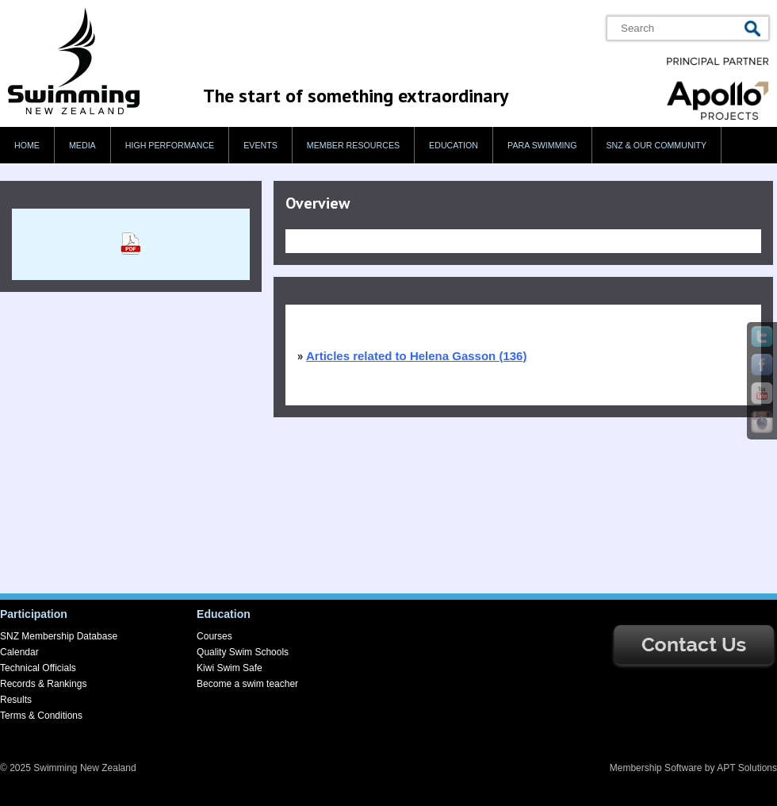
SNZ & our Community (657, 145)
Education (453, 145)
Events (260, 145)
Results (16, 699)
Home (27, 145)
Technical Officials (38, 668)
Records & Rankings (43, 683)
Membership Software (656, 767)
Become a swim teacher (247, 683)
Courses (214, 636)
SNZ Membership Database (58, 636)
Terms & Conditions (41, 715)
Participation (33, 614)
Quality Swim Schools (243, 652)
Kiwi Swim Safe (229, 668)
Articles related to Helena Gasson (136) (416, 356)
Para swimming (541, 145)
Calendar (19, 652)
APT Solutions (747, 767)
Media (82, 145)
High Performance (170, 145)
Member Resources (353, 145)
